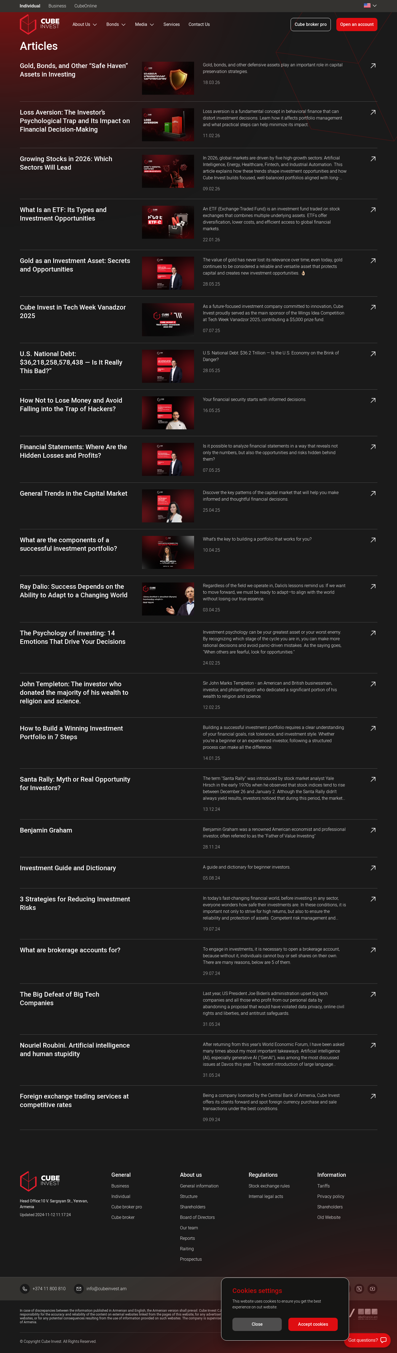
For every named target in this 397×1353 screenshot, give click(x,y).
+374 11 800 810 (43, 1289)
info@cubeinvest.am (100, 1289)
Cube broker (123, 1217)
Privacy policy (330, 1196)
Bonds (116, 24)
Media (145, 24)
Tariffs (323, 1186)
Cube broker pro (311, 24)
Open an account (357, 24)
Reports (187, 1238)
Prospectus (191, 1259)
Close (257, 1324)
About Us (85, 24)
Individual (30, 6)
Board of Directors (197, 1217)
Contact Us (199, 24)
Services (171, 24)
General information (199, 1186)
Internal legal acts (266, 1196)
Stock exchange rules (269, 1186)
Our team (189, 1227)
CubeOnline (85, 6)
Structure (188, 1196)
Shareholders (192, 1207)
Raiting (187, 1248)
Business (57, 6)
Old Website (328, 1217)
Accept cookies (313, 1324)
